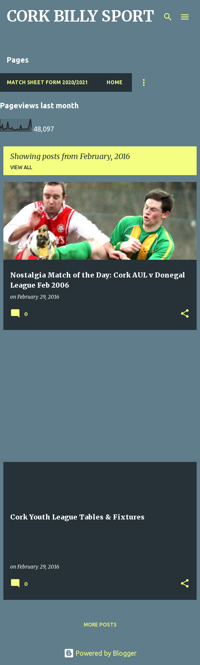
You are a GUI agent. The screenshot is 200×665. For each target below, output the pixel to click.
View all (21, 167)
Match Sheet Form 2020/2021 (47, 82)
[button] (185, 314)
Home (115, 82)
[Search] (168, 17)
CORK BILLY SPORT (80, 16)
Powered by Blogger (100, 653)
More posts (100, 624)
